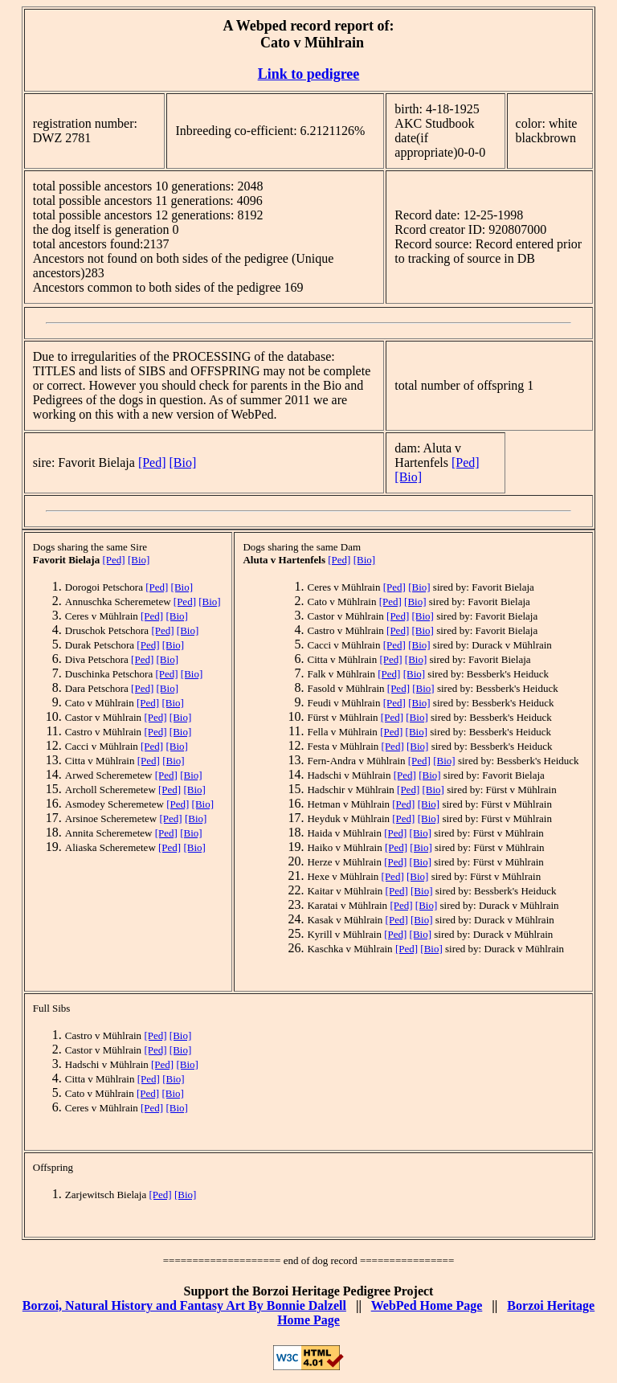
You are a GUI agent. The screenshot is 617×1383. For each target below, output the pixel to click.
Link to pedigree (309, 74)
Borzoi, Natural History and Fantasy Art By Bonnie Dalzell (184, 1305)
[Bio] (183, 462)
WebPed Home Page (427, 1305)
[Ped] (152, 462)
